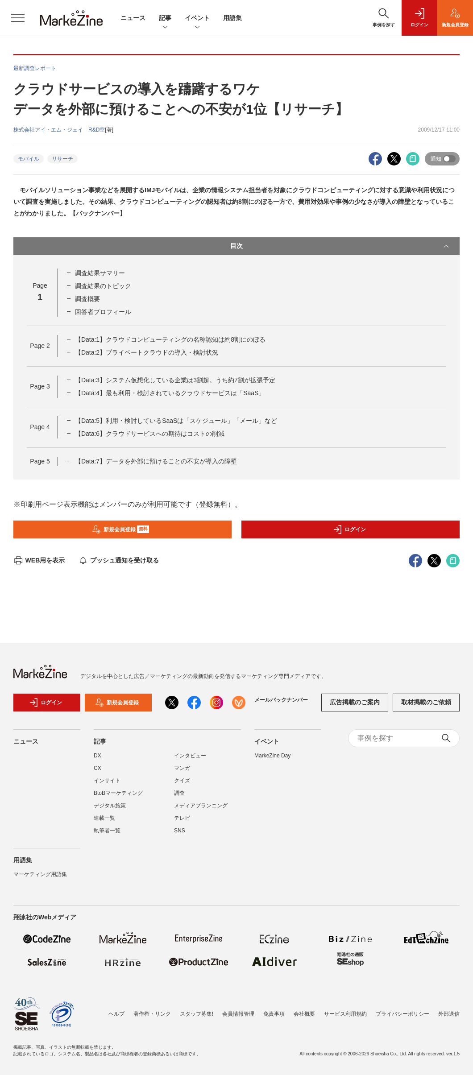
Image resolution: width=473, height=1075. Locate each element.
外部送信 (449, 1014)
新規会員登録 (120, 529)
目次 (340, 246)
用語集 (232, 17)
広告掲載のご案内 (355, 702)
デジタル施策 (110, 805)
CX (97, 768)
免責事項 (274, 1014)
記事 (165, 18)
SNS (179, 830)
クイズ (182, 780)
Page (40, 345)
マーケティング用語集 (40, 874)
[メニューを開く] (18, 18)
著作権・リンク (152, 1014)
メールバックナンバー (281, 700)
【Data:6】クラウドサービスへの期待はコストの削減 (149, 433)
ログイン (349, 529)
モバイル (28, 159)
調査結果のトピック (103, 285)
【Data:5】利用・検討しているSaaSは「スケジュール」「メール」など (176, 420)
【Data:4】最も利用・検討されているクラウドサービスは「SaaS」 (170, 393)
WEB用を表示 (39, 560)
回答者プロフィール (103, 311)
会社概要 (304, 1014)
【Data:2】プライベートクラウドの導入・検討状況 (146, 352)
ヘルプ (116, 1014)
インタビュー (190, 755)
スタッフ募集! (196, 1014)
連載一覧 (104, 818)
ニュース (132, 17)
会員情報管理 (238, 1014)
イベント (197, 18)
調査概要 (87, 298)
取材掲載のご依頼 (426, 702)
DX (97, 755)
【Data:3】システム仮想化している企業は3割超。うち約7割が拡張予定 (175, 380)
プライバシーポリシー (402, 1014)
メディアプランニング (201, 805)
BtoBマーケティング (118, 793)
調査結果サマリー (100, 273)
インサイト (107, 780)
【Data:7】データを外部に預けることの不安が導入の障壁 (156, 461)
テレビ (182, 818)
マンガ (182, 768)
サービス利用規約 (345, 1014)
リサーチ (62, 159)
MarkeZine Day (272, 755)
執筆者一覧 (107, 830)
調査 (179, 793)
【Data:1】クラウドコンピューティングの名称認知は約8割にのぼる (170, 339)
